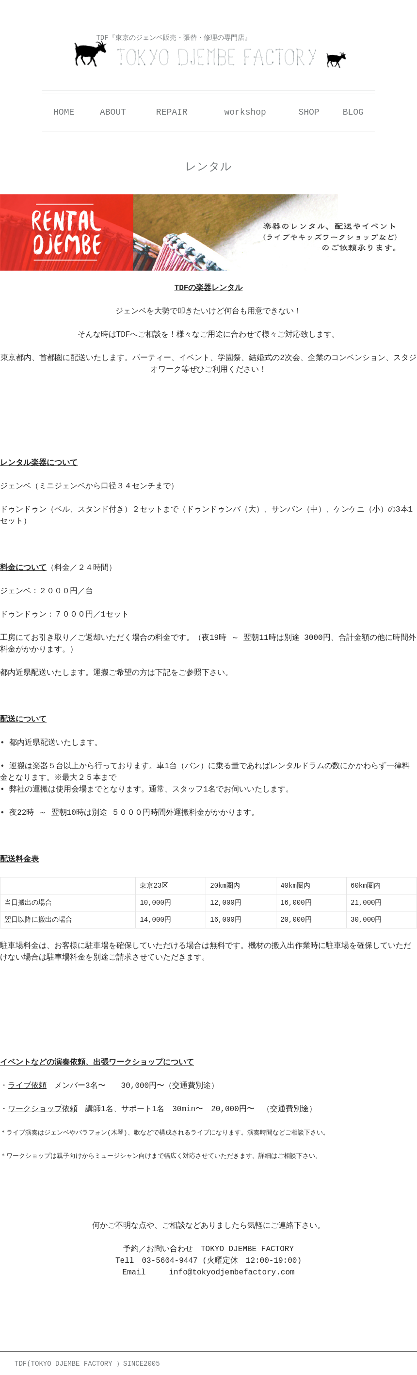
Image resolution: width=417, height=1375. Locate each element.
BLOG (353, 112)
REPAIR (172, 112)
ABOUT (113, 112)
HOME (63, 112)
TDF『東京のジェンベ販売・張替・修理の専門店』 (173, 38)
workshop (245, 112)
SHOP (308, 112)
